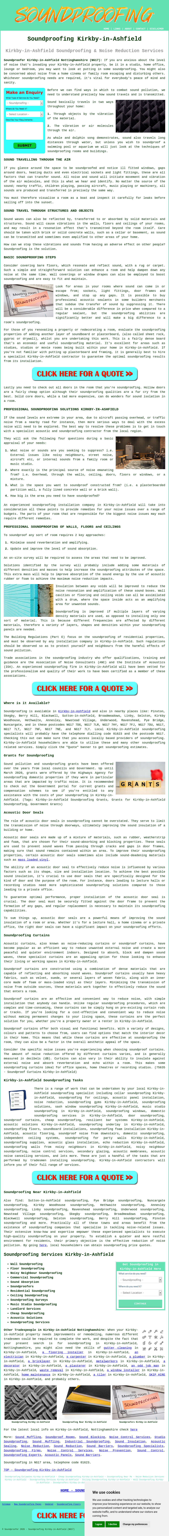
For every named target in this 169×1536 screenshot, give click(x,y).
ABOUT (128, 29)
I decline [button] (112, 1524)
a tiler (99, 1374)
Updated (49, 1504)
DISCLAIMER (157, 29)
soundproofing (124, 69)
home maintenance (36, 1374)
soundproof (151, 142)
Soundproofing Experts (22, 1455)
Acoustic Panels (58, 1455)
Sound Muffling (28, 1437)
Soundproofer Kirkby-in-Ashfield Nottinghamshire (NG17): (53, 60)
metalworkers (107, 1361)
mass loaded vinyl (33, 859)
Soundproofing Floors (69, 1504)
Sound (51, 102)
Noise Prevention (115, 1450)
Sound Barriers (100, 1446)
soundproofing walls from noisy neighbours (45, 1147)
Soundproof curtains (21, 1028)
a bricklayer (39, 1361)
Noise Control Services (129, 1437)
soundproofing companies (50, 1227)
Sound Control (150, 1450)
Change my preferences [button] (135, 1524)
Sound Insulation (130, 1441)
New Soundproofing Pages (27, 1504)
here (43, 1245)
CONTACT (141, 29)
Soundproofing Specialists (141, 1446)
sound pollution (143, 90)
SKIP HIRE (157, 1374)
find (18, 1200)
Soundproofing (15, 249)
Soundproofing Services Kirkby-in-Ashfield (58, 1254)
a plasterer (75, 1365)
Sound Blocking (92, 1437)
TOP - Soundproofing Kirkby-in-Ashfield (37, 1470)
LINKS (116, 29)
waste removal (51, 1370)
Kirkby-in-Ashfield (74, 711)
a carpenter (76, 1356)
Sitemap (6, 1504)
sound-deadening (133, 855)
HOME (106, 29)
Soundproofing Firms (22, 1450)
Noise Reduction (35, 1446)
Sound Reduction (68, 1446)
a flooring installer (63, 1352)
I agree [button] (98, 1524)
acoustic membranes (129, 1151)
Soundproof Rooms (60, 1437)
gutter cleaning (118, 1348)
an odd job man (145, 1365)
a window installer (123, 1370)
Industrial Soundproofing (87, 1441)
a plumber (137, 1356)
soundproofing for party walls (95, 1138)
